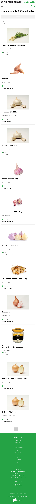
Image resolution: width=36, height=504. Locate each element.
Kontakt (19, 459)
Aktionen (18, 442)
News (18, 455)
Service (19, 457)
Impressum (24, 496)
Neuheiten (19, 440)
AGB (9, 496)
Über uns (18, 452)
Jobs (19, 464)
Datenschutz (16, 496)
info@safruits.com (18, 485)
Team (18, 462)
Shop (18, 450)
